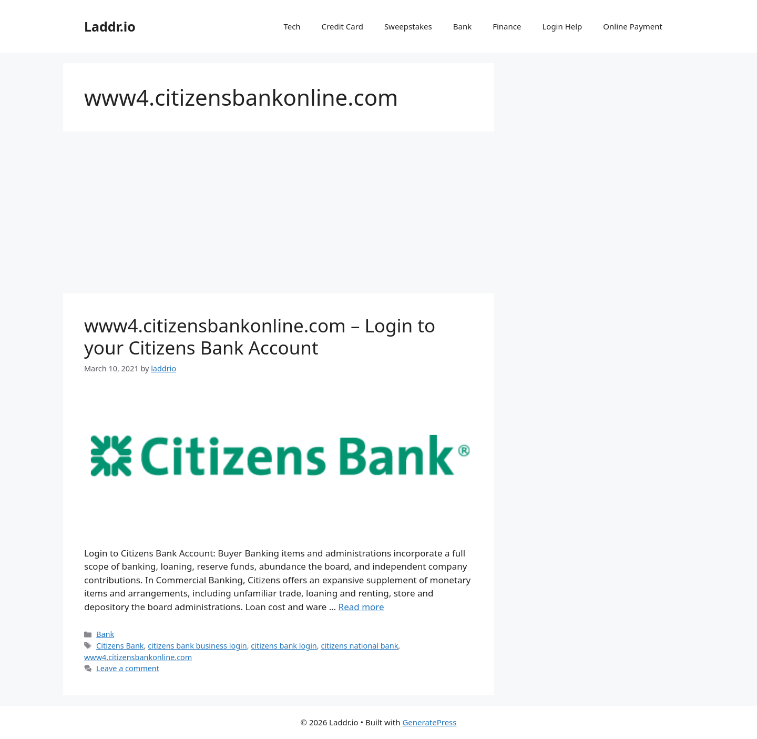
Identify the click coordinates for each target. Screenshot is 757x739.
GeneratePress (429, 722)
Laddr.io (110, 26)
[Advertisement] (278, 215)
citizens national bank (359, 646)
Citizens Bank (120, 646)
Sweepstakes (408, 26)
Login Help (562, 26)
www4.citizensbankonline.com (138, 657)
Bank (462, 26)
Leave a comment (127, 668)
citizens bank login (283, 646)
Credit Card (342, 26)
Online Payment (632, 26)
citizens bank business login (197, 646)
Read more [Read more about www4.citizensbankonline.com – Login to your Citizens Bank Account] (361, 607)
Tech (291, 26)
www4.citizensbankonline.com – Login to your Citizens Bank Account (259, 336)
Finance (507, 26)
